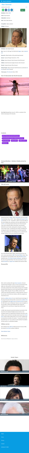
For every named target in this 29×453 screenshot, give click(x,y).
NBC (13, 255)
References (5, 143)
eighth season (13, 301)
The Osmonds (9, 72)
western (24, 256)
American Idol (20, 301)
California (11, 326)
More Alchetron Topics (5, 331)
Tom (4, 223)
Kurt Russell (5, 261)
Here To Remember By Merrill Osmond (11, 135)
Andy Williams (20, 255)
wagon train (12, 261)
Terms (2, 437)
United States (18, 217)
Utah (10, 13)
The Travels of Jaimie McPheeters (14, 258)
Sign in (22, 10)
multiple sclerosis (8, 298)
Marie (8, 69)
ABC (22, 256)
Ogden (19, 51)
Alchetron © (5, 447)
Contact (2, 443)
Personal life (14, 140)
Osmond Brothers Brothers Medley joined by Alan (13, 138)
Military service (23, 140)
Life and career (6, 140)
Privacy (2, 440)
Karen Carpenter (18, 283)
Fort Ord (8, 328)
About (2, 433)
